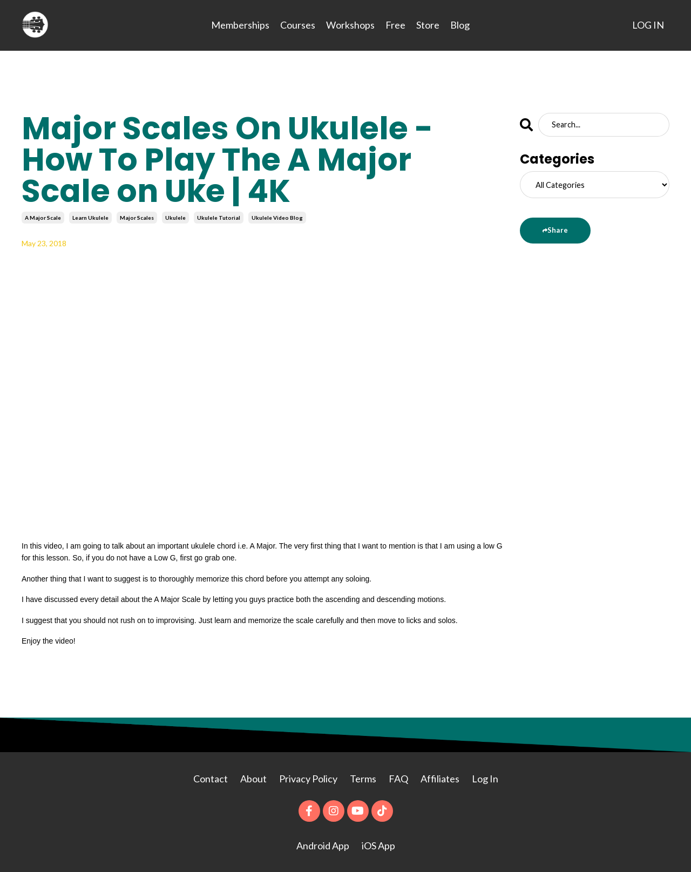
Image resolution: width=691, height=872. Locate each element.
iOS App (378, 845)
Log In (485, 778)
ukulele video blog (277, 217)
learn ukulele (90, 217)
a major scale (43, 217)
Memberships (240, 25)
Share (556, 229)
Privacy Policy (309, 778)
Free (395, 25)
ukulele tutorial (218, 217)
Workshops (350, 25)
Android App (322, 845)
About (254, 778)
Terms (363, 778)
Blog (460, 25)
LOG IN (648, 25)
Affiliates (440, 778)
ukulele (175, 217)
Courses (297, 25)
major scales (137, 217)
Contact (210, 778)
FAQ (398, 778)
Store (427, 25)
